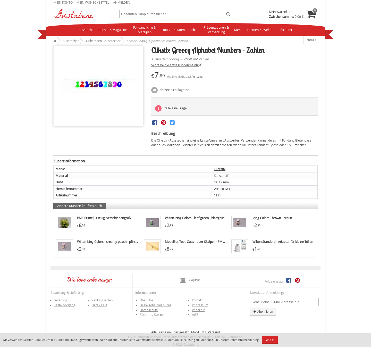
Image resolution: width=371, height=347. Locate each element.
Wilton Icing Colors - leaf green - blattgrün (194, 218)
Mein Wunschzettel (93, 2)
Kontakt (197, 300)
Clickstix (219, 169)
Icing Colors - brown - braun (272, 218)
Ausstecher (87, 30)
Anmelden (121, 2)
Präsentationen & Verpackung (216, 29)
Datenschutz (149, 310)
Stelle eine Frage (171, 108)
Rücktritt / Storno (152, 314)
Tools (166, 30)
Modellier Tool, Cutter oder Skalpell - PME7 (195, 241)
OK (270, 340)
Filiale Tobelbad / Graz (155, 305)
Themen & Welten (260, 30)
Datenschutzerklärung (244, 340)
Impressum (200, 305)
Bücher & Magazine (112, 30)
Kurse (238, 30)
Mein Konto (63, 2)
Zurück (311, 40)
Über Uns (146, 300)
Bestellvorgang (64, 305)
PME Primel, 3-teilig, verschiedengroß (104, 218)
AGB (195, 314)
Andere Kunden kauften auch (79, 205)
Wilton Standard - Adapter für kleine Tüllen (282, 241)
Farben (193, 30)
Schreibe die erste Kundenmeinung (176, 65)
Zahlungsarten (102, 300)
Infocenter (285, 30)
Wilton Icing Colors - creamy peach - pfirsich (108, 241)
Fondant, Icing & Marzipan (144, 29)
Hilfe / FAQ (99, 305)
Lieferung (60, 300)
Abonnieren (263, 311)
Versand (197, 76)
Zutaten (179, 30)
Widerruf (198, 310)
